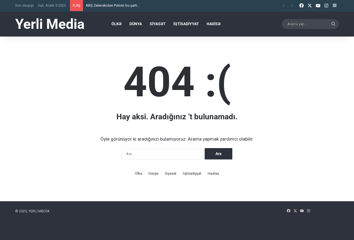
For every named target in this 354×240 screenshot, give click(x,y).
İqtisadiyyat (186, 24)
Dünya (135, 24)
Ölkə (116, 24)
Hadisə (214, 24)
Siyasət (158, 24)
